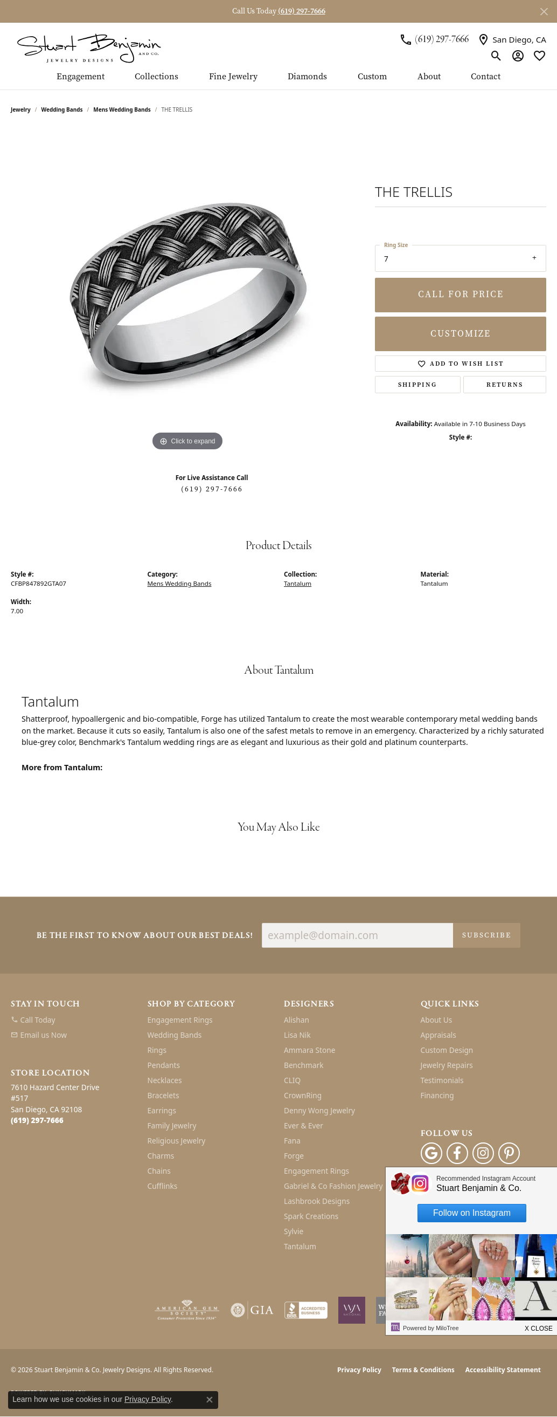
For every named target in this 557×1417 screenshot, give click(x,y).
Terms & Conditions (423, 1369)
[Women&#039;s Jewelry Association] (351, 1310)
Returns (504, 384)
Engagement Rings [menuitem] (180, 1020)
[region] (187, 292)
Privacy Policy (359, 1369)
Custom (372, 77)
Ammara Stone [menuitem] (309, 1050)
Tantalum (297, 583)
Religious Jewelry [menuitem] (177, 1140)
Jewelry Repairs (447, 1065)
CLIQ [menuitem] (292, 1080)
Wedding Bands (62, 109)
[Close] (544, 11)
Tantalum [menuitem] (300, 1246)
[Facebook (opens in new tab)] (457, 1153)
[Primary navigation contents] (278, 81)
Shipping (417, 384)
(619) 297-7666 (212, 489)
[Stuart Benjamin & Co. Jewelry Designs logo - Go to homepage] (88, 47)
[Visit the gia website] (252, 1310)
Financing (437, 1095)
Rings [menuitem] (157, 1050)
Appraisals (438, 1035)
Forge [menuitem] (294, 1156)
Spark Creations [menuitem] (311, 1216)
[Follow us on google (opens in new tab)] (431, 1153)
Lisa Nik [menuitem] (297, 1035)
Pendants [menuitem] (164, 1065)
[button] (496, 55)
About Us (436, 1020)
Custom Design (447, 1050)
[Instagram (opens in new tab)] (483, 1153)
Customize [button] (460, 333)
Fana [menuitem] (292, 1140)
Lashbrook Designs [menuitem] (317, 1201)
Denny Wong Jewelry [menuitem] (319, 1110)
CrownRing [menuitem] (303, 1095)
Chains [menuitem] (159, 1171)
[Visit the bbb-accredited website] (306, 1310)
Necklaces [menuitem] (165, 1080)
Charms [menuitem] (161, 1156)
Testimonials (442, 1080)
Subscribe (486, 935)
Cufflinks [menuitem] (163, 1186)
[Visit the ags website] (187, 1310)
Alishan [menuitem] (296, 1020)
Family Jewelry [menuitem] (172, 1125)
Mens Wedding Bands (122, 109)
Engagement (81, 77)
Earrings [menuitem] (162, 1110)
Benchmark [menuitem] (303, 1065)
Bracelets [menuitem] (163, 1095)
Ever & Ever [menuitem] (303, 1125)
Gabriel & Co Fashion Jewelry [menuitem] (333, 1186)
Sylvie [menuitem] (293, 1231)
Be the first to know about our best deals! (145, 936)
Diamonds (307, 77)
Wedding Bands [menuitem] (175, 1035)
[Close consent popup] (209, 1400)
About (429, 77)
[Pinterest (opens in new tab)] (509, 1153)
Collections (156, 77)
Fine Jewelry (233, 77)
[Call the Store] (37, 1120)
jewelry (21, 109)
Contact (485, 77)
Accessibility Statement (503, 1369)
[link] (434, 39)
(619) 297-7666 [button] (301, 11)
